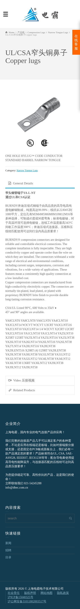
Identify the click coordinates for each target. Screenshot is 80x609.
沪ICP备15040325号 (20, 597)
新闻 (8, 543)
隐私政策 (63, 593)
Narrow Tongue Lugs (27, 170)
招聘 (8, 550)
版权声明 (30, 593)
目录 (8, 557)
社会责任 (14, 593)
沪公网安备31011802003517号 (27, 601)
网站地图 (46, 593)
